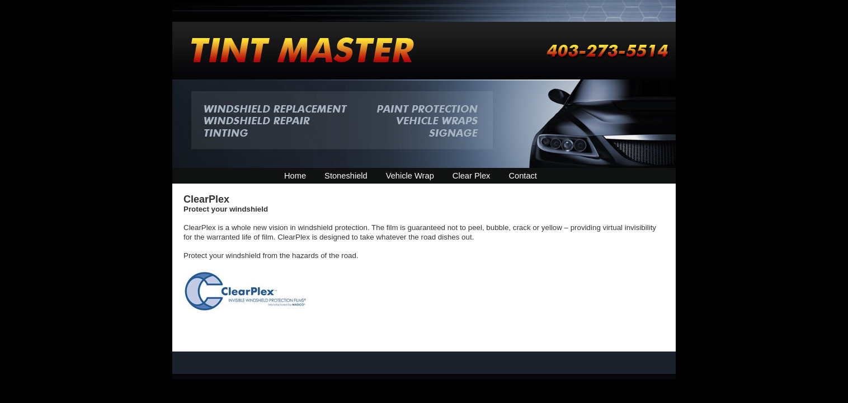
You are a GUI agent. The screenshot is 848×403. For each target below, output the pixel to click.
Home (295, 175)
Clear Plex (472, 175)
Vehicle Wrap (410, 175)
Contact (522, 175)
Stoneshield (346, 175)
